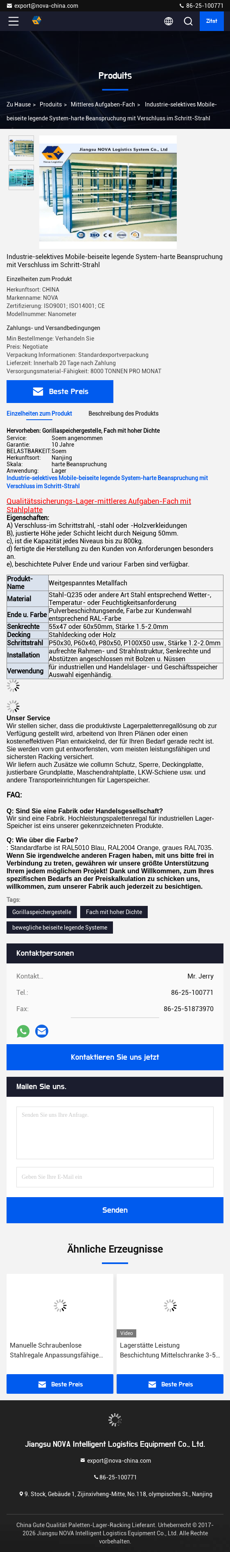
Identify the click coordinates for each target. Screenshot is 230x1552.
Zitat (211, 21)
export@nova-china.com (42, 5)
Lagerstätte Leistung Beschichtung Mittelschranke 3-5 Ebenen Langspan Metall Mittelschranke (168, 1351)
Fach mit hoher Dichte (114, 912)
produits (51, 104)
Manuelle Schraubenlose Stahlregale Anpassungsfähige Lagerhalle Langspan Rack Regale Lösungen (59, 1351)
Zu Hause (19, 104)
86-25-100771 (201, 5)
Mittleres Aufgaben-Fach (103, 104)
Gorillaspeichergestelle (41, 912)
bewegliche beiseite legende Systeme (59, 927)
